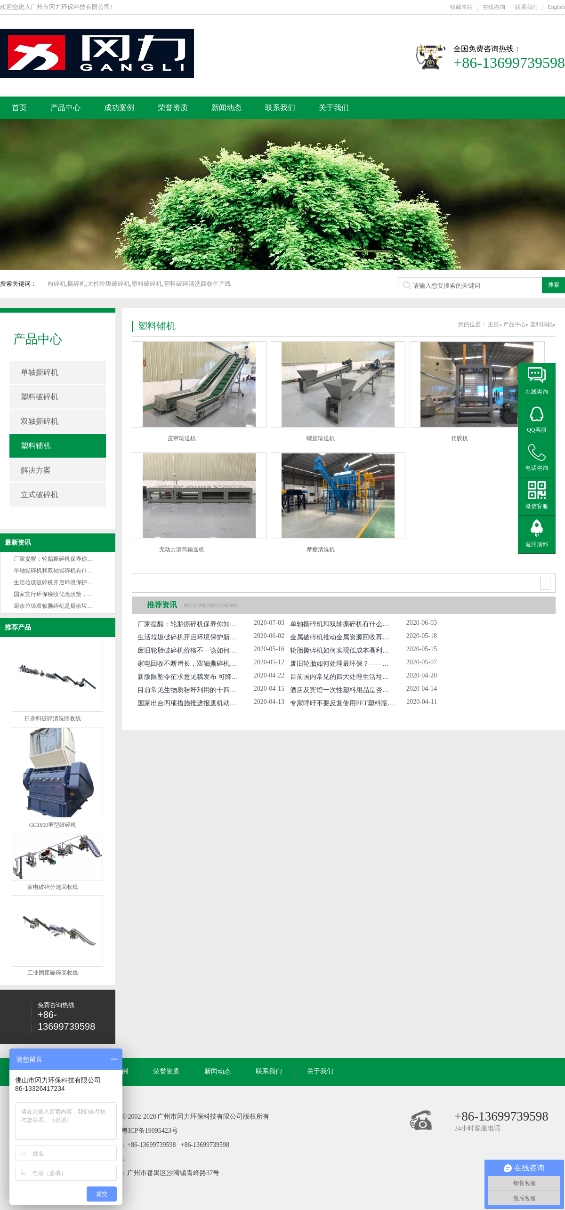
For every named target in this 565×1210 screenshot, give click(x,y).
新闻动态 (226, 108)
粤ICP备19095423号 (149, 1130)
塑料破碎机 (39, 397)
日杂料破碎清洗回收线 (52, 718)
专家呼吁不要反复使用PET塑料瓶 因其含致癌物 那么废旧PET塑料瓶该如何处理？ (342, 703)
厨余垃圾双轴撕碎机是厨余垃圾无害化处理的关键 (76, 606)
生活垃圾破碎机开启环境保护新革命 (59, 582)
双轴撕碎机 (39, 421)
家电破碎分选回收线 (52, 887)
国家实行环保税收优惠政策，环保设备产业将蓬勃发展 (81, 594)
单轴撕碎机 (39, 372)
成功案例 (119, 108)
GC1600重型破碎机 (53, 825)
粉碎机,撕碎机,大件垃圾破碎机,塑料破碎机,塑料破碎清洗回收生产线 (139, 283)
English (556, 7)
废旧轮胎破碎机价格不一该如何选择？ (189, 650)
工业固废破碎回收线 (52, 972)
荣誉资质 (173, 108)
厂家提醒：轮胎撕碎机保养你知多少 (59, 559)
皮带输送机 (182, 438)
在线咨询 (494, 7)
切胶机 (459, 438)
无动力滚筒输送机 (181, 549)
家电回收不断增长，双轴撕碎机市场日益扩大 (189, 663)
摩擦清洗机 (321, 549)
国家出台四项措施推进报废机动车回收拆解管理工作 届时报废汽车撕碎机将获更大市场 (189, 703)
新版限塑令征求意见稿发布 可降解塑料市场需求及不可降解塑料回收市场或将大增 (189, 676)
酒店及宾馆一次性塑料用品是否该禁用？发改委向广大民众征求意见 (342, 690)
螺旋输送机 (321, 438)
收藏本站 (461, 7)
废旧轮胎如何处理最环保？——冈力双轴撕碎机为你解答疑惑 (342, 663)
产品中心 (65, 108)
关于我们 (334, 108)
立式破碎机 (39, 495)
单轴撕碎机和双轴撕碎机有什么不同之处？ (67, 570)
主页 (493, 324)
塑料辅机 (36, 446)
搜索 (553, 285)
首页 (19, 108)
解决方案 (36, 470)
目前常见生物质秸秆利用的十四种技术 (189, 690)
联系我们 (526, 7)
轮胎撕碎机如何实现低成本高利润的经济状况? (342, 650)
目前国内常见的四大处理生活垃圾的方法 (342, 676)
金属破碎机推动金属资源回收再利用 (342, 637)
